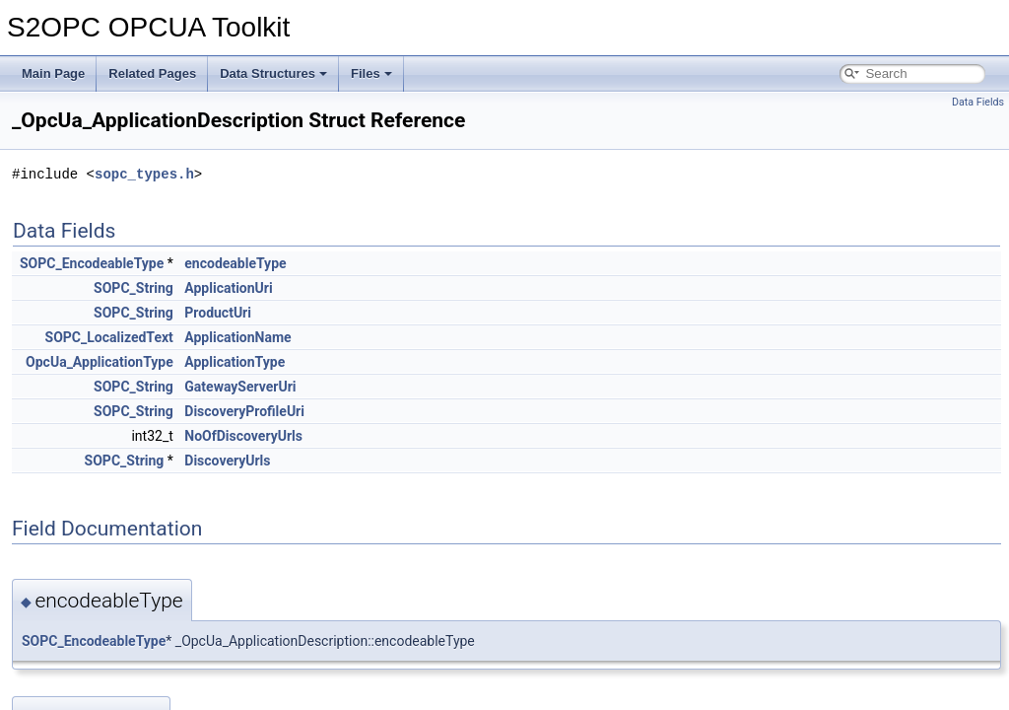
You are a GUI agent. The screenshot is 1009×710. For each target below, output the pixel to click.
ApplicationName (237, 337)
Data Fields (978, 102)
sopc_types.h (144, 174)
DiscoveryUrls (227, 460)
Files (371, 73)
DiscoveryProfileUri (244, 411)
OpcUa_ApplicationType (99, 362)
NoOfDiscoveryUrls (243, 436)
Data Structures (273, 73)
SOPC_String (133, 288)
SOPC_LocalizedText (109, 337)
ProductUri (217, 312)
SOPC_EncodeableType (92, 263)
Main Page (53, 73)
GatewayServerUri (240, 386)
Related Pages (152, 73)
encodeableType (235, 263)
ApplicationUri (228, 288)
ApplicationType (234, 362)
